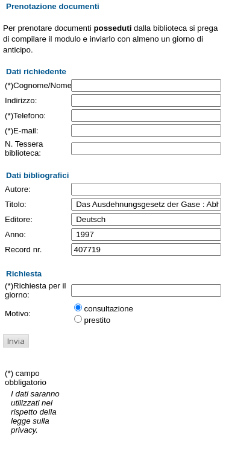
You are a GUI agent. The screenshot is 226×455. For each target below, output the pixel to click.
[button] (16, 341)
